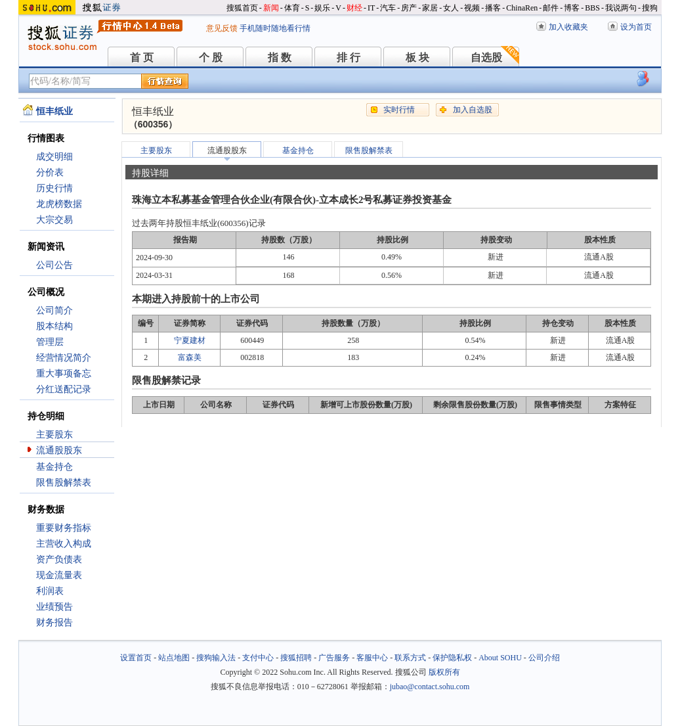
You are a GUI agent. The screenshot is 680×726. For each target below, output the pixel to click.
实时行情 (399, 109)
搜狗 (650, 7)
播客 (493, 7)
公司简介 (54, 310)
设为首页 (636, 27)
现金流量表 (59, 575)
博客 (572, 7)
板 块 (417, 57)
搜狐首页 (242, 7)
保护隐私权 (452, 657)
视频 (472, 7)
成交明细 (54, 157)
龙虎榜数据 (59, 204)
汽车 (388, 7)
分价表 (50, 172)
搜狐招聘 (296, 657)
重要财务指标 (63, 528)
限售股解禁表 (63, 483)
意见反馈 (222, 28)
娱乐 (322, 7)
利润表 (50, 591)
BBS (592, 7)
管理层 (50, 342)
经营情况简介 (63, 358)
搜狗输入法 (216, 657)
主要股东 (54, 435)
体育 (292, 7)
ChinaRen (522, 7)
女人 (451, 7)
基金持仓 (54, 467)
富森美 (190, 357)
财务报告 (54, 622)
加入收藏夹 (568, 27)
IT (371, 7)
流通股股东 (59, 450)
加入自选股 (472, 109)
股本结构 (54, 326)
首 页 (142, 57)
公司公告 (54, 265)
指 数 (279, 57)
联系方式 (410, 657)
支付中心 (258, 657)
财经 (354, 7)
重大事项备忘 (63, 373)
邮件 (551, 7)
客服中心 (372, 657)
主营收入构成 (63, 544)
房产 (409, 7)
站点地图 (174, 657)
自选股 (486, 57)
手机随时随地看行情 (275, 28)
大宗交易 (54, 220)
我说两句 (621, 7)
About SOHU (500, 657)
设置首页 (136, 657)
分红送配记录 (63, 389)
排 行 (348, 57)
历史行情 (54, 188)
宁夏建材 (189, 340)
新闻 (271, 7)
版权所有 (444, 672)
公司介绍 (544, 657)
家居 (430, 7)
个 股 (211, 57)
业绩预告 (54, 607)
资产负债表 (59, 559)
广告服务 (334, 657)
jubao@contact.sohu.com (430, 686)
